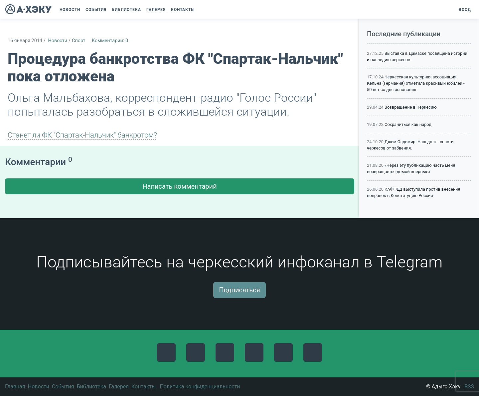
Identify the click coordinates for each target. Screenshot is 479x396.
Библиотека (91, 386)
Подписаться (239, 290)
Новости (57, 41)
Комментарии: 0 (110, 41)
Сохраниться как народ (408, 124)
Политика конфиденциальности (200, 386)
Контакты (143, 386)
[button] (200, 9)
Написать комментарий (179, 186)
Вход (465, 9)
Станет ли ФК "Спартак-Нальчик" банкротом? (82, 135)
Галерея (119, 386)
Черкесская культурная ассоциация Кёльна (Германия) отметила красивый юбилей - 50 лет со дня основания (416, 83)
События (63, 386)
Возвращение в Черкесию (411, 107)
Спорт (78, 41)
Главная (15, 386)
